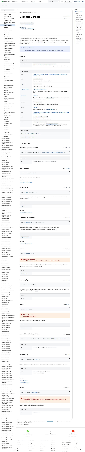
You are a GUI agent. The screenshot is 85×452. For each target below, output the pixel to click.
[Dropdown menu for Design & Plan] (28, 1)
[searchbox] (7, 10)
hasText (35, 107)
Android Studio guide (66, 444)
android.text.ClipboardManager (27, 28)
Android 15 (53, 446)
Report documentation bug (78, 445)
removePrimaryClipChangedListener (42, 112)
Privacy (30, 450)
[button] (7, 137)
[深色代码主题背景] (69, 151)
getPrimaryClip (37, 84)
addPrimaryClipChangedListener (41, 74)
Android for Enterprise (21, 444)
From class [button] (30, 133)
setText (35, 122)
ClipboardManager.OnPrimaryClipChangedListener (45, 64)
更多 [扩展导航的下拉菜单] (40, 1)
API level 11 (68, 15)
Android (18, 443)
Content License (50, 421)
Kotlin (65, 19)
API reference (5, 5)
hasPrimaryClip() (50, 109)
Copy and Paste (53, 50)
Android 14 (53, 448)
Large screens (42, 443)
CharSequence (24, 95)
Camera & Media (32, 448)
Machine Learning (32, 444)
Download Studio (65, 449)
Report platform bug (77, 443)
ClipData (41, 42)
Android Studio (77, 1)
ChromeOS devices (43, 446)
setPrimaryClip (37, 116)
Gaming (30, 443)
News (18, 450)
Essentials (14, 1)
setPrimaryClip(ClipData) (52, 124)
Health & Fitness (31, 446)
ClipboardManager (29, 24)
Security (18, 446)
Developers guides (65, 446)
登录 (83, 1)
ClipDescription (25, 89)
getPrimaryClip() (50, 97)
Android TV (42, 450)
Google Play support (77, 447)
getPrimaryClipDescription (40, 89)
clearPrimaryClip (37, 78)
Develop (29, 12)
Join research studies (78, 449)
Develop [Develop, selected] (33, 1)
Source (18, 448)
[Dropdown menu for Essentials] (18, 1)
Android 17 (53, 443)
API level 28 (68, 168)
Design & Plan (24, 1)
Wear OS (41, 444)
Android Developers (23, 12)
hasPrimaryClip (37, 102)
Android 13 (53, 450)
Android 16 (53, 444)
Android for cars (43, 448)
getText (35, 95)
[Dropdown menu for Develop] (36, 1)
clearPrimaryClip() (24, 382)
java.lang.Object (23, 27)
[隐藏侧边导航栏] (14, 450)
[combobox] (54, 1)
